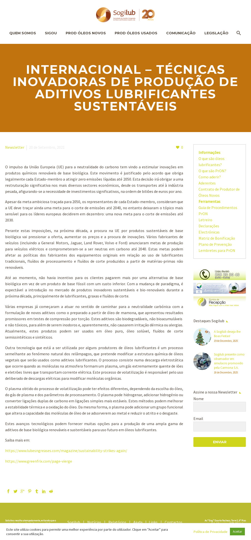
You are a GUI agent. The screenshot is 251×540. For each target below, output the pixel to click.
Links (154, 522)
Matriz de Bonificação (217, 238)
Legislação (216, 33)
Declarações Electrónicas (209, 228)
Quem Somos (22, 33)
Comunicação (181, 33)
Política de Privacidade (210, 531)
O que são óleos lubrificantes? (212, 161)
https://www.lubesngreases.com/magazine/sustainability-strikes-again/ (66, 450)
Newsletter (14, 147)
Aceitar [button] (237, 531)
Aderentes (207, 183)
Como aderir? (210, 176)
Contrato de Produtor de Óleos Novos (219, 192)
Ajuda (139, 522)
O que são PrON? (212, 170)
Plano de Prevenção (215, 244)
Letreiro (205, 219)
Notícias (95, 522)
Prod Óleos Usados (136, 33)
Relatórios (118, 522)
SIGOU (51, 33)
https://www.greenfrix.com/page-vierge (38, 461)
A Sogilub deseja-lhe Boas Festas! (227, 334)
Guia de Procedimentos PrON (218, 210)
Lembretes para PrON (217, 250)
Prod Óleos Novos (86, 33)
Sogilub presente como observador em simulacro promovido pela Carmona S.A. (229, 361)
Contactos (174, 522)
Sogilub (74, 522)
